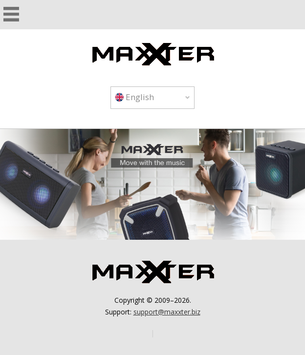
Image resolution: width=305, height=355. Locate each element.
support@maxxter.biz (166, 311)
